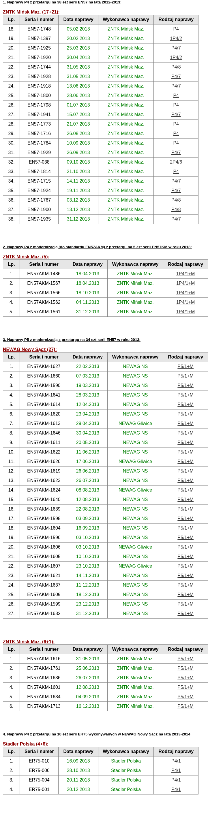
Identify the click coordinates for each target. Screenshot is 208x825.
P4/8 (176, 67)
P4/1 (176, 760)
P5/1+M (185, 366)
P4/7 (176, 47)
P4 (176, 28)
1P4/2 (176, 38)
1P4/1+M (185, 273)
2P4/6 (176, 162)
